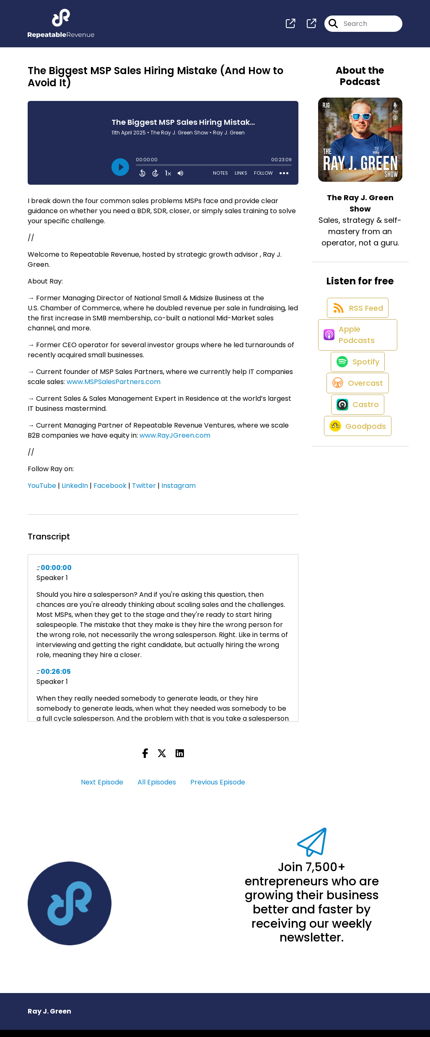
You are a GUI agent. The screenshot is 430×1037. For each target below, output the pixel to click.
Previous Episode (217, 789)
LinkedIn (75, 493)
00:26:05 (56, 679)
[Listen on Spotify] (355, 393)
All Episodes (156, 789)
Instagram (178, 493)
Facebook (110, 493)
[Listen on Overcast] (356, 423)
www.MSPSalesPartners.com (114, 389)
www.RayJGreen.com (175, 442)
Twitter (144, 493)
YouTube (42, 493)
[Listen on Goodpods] (355, 484)
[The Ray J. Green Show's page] (290, 27)
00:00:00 (56, 575)
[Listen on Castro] (356, 453)
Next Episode (102, 789)
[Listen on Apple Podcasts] (356, 358)
